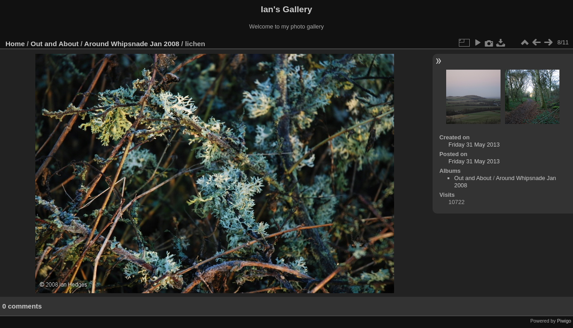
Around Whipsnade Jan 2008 (131, 44)
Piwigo (564, 320)
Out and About (55, 44)
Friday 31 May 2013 (474, 144)
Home (15, 44)
